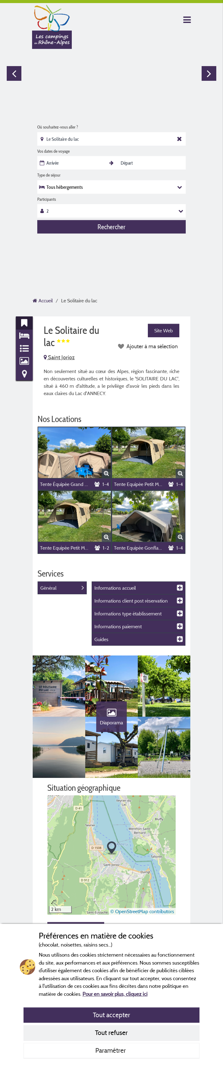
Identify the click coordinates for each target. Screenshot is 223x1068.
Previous (14, 73)
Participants (46, 199)
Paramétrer (111, 1050)
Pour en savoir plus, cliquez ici (115, 994)
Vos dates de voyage (53, 151)
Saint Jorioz (59, 357)
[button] (112, 848)
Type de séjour (48, 175)
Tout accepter (111, 1015)
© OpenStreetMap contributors (142, 911)
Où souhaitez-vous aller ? (57, 127)
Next (209, 73)
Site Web (163, 330)
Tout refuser (111, 1032)
